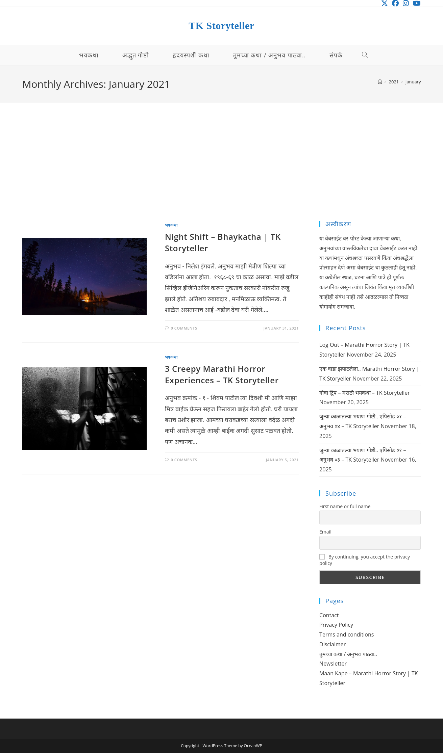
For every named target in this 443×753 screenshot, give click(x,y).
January (413, 82)
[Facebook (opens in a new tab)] (395, 3)
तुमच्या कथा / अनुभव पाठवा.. (348, 654)
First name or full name (345, 506)
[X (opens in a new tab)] (384, 3)
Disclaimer (332, 644)
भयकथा (171, 225)
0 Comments (184, 328)
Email (325, 531)
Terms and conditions (346, 634)
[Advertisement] (221, 170)
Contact (329, 615)
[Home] (380, 82)
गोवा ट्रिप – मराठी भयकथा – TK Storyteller (364, 392)
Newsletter (333, 663)
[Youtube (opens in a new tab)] (416, 3)
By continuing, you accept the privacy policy (364, 559)
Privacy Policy (336, 624)
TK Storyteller (221, 25)
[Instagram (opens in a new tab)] (406, 3)
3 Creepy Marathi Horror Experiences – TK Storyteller (222, 374)
